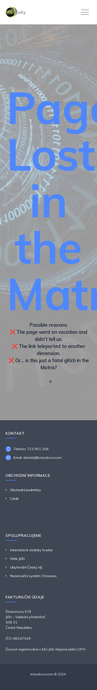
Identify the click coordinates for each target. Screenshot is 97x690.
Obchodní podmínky (25, 490)
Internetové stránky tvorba (31, 550)
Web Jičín (17, 558)
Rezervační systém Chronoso (33, 576)
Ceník (14, 498)
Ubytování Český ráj (26, 567)
